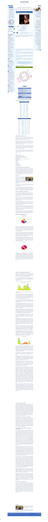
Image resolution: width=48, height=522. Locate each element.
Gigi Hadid (40, 46)
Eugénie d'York (17, 59)
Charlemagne (19, 56)
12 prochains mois (39, 22)
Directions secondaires (10, 51)
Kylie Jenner (18, 49)
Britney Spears (39, 48)
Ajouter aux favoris (19, 13)
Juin (40, 18)
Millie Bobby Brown (31, 58)
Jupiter (26, 28)
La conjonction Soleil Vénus (11, 64)
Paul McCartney (26, 49)
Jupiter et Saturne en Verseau (11, 76)
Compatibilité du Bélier (10, 90)
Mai (40, 17)
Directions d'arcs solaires (10, 52)
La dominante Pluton (10, 69)
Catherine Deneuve (25, 50)
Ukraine (22, 59)
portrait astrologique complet (29, 510)
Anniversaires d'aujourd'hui (38, 41)
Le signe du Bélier (10, 57)
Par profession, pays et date (38, 36)
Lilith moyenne (23, 95)
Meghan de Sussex (31, 49)
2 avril (23, 25)
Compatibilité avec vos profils (29, 13)
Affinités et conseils (10, 88)
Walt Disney (23, 53)
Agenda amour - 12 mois (38, 27)
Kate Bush (20, 53)
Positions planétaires (38, 43)
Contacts (11, 513)
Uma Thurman (27, 58)
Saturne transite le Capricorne (11, 79)
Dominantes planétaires (38, 42)
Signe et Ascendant (10, 38)
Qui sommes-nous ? (24, 513)
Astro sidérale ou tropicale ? (11, 56)
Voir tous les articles (11, 65)
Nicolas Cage (22, 52)
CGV (17, 513)
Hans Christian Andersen (23, 56)
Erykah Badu (26, 53)
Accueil (9, 513)
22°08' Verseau (23, 27)
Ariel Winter (20, 59)
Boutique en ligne (28, 513)
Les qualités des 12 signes (10, 83)
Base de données (39, 31)
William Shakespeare (27, 52)
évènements (22, 62)
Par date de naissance (38, 37)
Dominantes (20, 28)
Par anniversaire (37, 38)
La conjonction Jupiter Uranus (11, 75)
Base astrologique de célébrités (21, 61)
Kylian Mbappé (31, 52)
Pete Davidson (20, 50)
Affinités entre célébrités (10, 43)
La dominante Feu (10, 68)
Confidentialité (20, 513)
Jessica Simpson (17, 53)
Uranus (23, 28)
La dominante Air (9, 67)
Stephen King (29, 50)
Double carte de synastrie (10, 46)
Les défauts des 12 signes (10, 84)
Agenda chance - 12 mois (38, 28)
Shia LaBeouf (39, 47)
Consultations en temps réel (38, 32)
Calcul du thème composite (11, 47)
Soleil (24, 28)
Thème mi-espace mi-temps (11, 48)
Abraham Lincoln (19, 52)
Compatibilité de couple (10, 42)
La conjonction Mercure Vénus (11, 62)
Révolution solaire (39, 23)
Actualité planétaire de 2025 (11, 74)
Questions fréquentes (14, 513)
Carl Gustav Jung (22, 49)
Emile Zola (17, 56)
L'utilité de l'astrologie (10, 55)
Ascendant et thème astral (10, 37)
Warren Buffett (17, 50)
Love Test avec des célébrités (11, 44)
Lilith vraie (20, 95)
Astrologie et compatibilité (10, 87)
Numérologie (20, 30)
